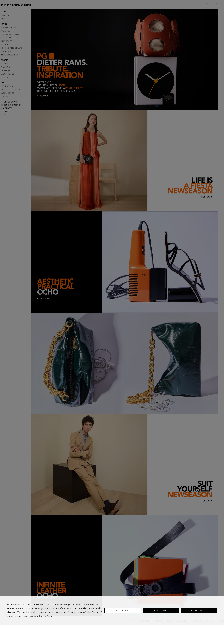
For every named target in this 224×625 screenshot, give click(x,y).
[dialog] (112, 610)
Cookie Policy (45, 616)
